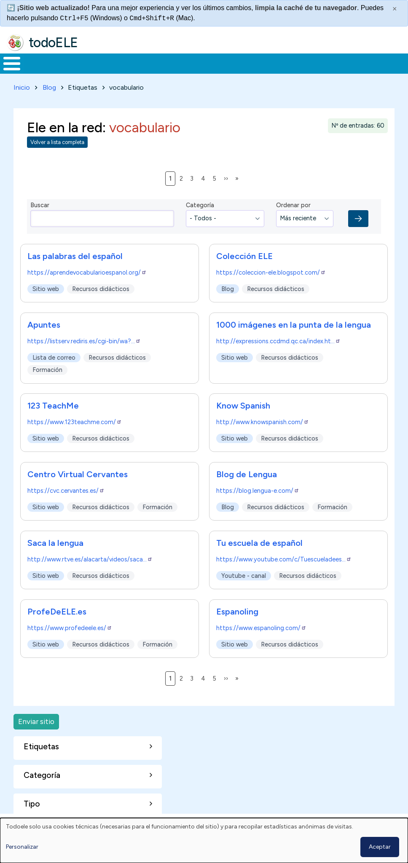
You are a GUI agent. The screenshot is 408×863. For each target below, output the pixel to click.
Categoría (200, 204)
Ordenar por (293, 204)
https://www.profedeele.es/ (69, 627)
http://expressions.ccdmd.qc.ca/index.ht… (278, 339)
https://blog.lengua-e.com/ (257, 489)
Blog (49, 86)
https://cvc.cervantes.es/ (66, 489)
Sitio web (45, 287)
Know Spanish (243, 404)
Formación (95, 62)
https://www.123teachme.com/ (74, 421)
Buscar (339, 63)
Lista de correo (53, 356)
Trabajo (145, 62)
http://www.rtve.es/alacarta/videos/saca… (90, 558)
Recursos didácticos (100, 287)
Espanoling (237, 610)
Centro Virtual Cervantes (77, 473)
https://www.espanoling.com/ (261, 627)
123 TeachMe (53, 404)
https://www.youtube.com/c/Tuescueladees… (284, 558)
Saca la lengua (55, 542)
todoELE (53, 42)
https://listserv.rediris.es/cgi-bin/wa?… (84, 339)
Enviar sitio (36, 720)
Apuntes (43, 323)
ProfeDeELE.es (56, 610)
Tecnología (245, 62)
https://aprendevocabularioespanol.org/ (87, 271)
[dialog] (204, 840)
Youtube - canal (243, 574)
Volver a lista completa (57, 141)
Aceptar (380, 846)
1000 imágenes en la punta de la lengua (293, 323)
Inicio (7, 63)
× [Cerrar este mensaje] (394, 9)
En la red (192, 62)
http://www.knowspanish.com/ (262, 421)
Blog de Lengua (246, 473)
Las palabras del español (75, 254)
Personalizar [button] (22, 846)
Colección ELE (244, 254)
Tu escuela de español (259, 542)
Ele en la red (64, 125)
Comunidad (302, 62)
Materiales (40, 62)
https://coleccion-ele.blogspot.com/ (271, 271)
